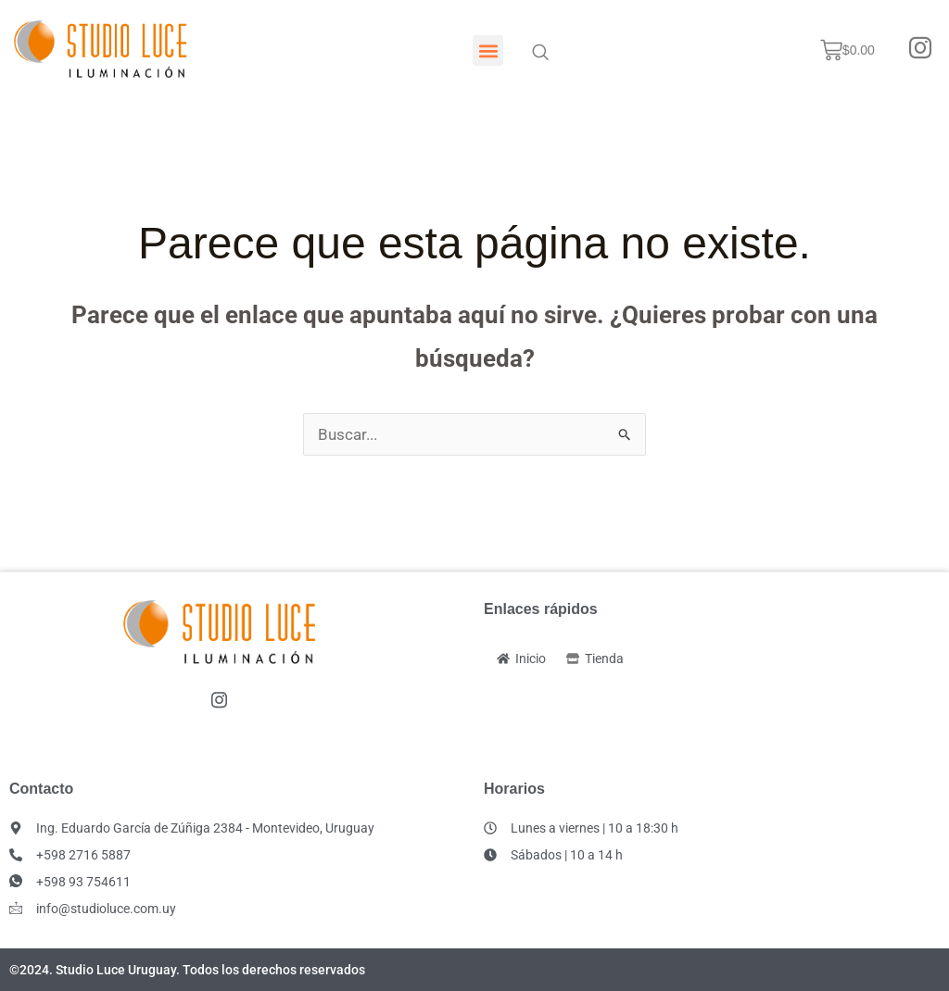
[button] (488, 50)
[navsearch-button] (540, 51)
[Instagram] (920, 50)
